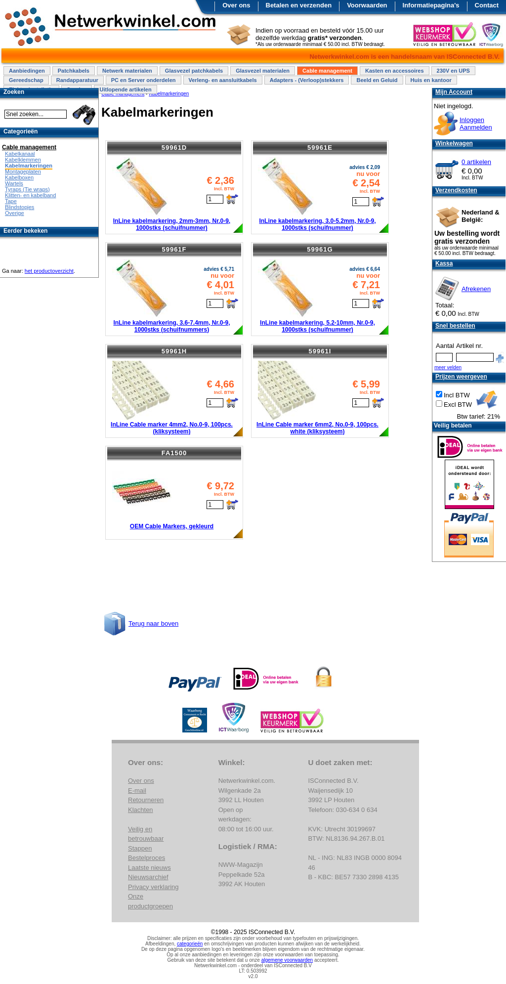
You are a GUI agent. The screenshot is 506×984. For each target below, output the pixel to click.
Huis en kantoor (431, 80)
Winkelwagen (454, 143)
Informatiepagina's (431, 5)
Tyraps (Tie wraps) (27, 189)
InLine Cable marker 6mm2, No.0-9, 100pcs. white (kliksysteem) (317, 428)
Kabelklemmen (23, 160)
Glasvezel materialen (263, 71)
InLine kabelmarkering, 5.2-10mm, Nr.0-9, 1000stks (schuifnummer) (317, 326)
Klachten (140, 809)
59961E (320, 147)
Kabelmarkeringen (28, 166)
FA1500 (174, 453)
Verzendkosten (456, 190)
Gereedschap (26, 80)
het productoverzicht (49, 271)
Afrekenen (476, 289)
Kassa (444, 263)
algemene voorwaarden (287, 960)
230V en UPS (453, 71)
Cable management (327, 71)
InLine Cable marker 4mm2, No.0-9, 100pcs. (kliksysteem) (172, 428)
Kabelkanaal (20, 154)
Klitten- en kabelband (30, 195)
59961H (174, 351)
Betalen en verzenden (299, 5)
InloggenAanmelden (476, 123)
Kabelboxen (19, 177)
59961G (320, 249)
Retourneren (146, 800)
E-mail (137, 790)
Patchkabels (73, 71)
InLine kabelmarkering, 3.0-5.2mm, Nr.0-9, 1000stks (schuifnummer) (317, 224)
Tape (11, 201)
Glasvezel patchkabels (194, 71)
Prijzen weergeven (461, 376)
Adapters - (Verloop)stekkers (307, 80)
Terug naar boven (153, 623)
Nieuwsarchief (148, 877)
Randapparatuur (77, 80)
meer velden (448, 367)
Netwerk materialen (127, 71)
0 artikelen (476, 162)
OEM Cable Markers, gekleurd (171, 526)
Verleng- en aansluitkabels (223, 80)
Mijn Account (453, 91)
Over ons (236, 5)
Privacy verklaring (153, 887)
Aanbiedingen (27, 71)
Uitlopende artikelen (125, 89)
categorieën (190, 943)
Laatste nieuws (149, 867)
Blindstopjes (19, 207)
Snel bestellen (455, 325)
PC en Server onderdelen (143, 80)
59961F (174, 249)
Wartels (14, 183)
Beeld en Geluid (376, 80)
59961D (174, 147)
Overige (14, 213)
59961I (320, 351)
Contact (487, 5)
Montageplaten (23, 171)
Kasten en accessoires (394, 71)
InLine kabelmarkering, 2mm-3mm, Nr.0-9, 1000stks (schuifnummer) (171, 224)
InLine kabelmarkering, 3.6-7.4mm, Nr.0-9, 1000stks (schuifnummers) (171, 326)
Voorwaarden (367, 5)
